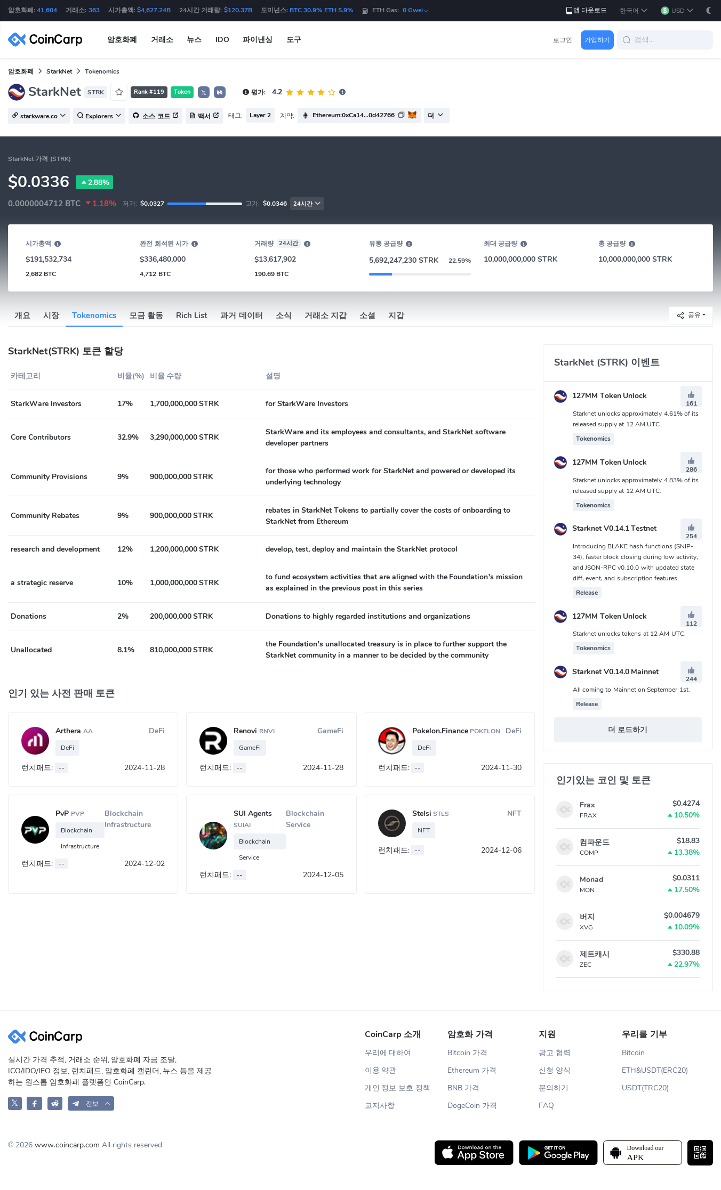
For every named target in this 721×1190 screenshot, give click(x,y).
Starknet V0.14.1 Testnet (605, 528)
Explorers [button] (99, 116)
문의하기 (553, 1088)
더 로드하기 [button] (627, 730)
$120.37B (238, 10)
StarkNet (59, 71)
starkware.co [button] (39, 116)
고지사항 (380, 1105)
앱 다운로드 (586, 10)
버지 (587, 917)
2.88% (94, 182)
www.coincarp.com (67, 1145)
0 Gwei (416, 10)
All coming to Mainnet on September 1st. (631, 689)
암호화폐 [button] (122, 40)
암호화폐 (21, 71)
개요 (22, 315)
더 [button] (436, 115)
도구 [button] (293, 40)
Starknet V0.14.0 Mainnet (606, 672)
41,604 (47, 10)
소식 (284, 315)
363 (94, 10)
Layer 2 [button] (260, 115)
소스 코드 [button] (155, 116)
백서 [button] (204, 116)
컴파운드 (595, 842)
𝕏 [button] (203, 92)
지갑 (396, 315)
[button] (634, 11)
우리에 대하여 (388, 1053)
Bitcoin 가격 (467, 1053)
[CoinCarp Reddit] (55, 1103)
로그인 (562, 40)
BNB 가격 (463, 1088)
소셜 (367, 315)
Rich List (191, 315)
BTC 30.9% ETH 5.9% (321, 10)
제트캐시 (595, 954)
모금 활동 (146, 315)
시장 (51, 315)
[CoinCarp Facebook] (34, 1103)
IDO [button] (222, 40)
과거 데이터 (241, 315)
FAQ (546, 1105)
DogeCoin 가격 (472, 1105)
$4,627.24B (154, 10)
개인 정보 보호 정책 (398, 1088)
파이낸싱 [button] (258, 40)
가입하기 (597, 40)
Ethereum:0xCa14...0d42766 (354, 115)
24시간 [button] (307, 204)
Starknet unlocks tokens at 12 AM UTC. (629, 633)
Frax (587, 805)
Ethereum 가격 (471, 1070)
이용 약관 (381, 1070)
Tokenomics (94, 315)
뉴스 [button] (194, 40)
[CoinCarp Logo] (48, 39)
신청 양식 (555, 1070)
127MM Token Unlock (600, 396)
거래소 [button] (162, 40)
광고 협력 (555, 1053)
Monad (591, 880)
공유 (688, 315)
